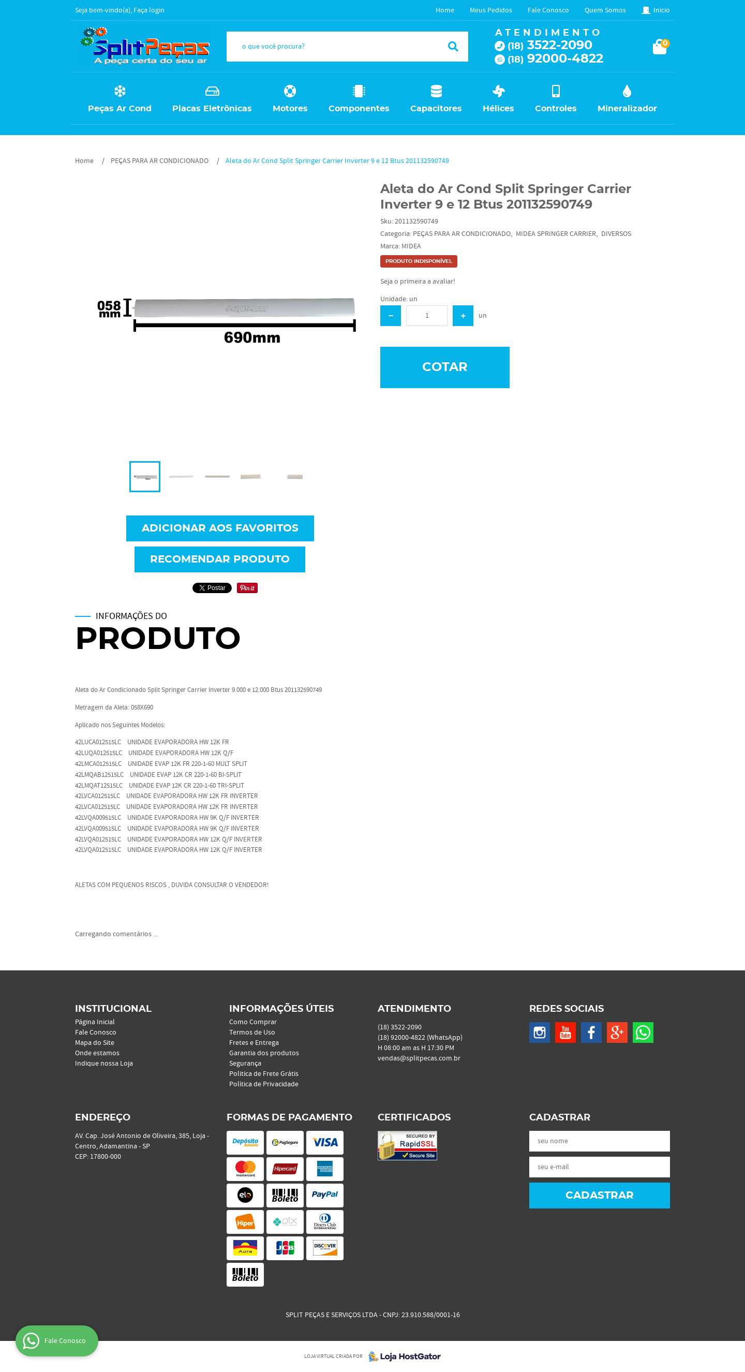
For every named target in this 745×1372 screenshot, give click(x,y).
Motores (290, 109)
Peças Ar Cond (120, 109)
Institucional (113, 1009)
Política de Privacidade (264, 1084)
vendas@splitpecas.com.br (419, 1058)
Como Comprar (253, 1022)
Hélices (498, 109)
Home (445, 10)
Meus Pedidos (491, 10)
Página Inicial (95, 1022)
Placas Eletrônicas (212, 109)
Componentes (359, 109)
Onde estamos (97, 1053)
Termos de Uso (252, 1032)
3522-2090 (550, 45)
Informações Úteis (281, 1009)
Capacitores (436, 109)
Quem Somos (605, 10)
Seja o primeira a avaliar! (417, 281)
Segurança (245, 1063)
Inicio (661, 10)
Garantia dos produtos (264, 1053)
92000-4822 (555, 59)
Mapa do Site (94, 1043)
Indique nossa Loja (104, 1063)
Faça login (149, 10)
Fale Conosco (548, 10)
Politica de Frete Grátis (264, 1074)
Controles (556, 109)
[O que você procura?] (453, 47)
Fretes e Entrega (254, 1043)
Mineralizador (627, 109)
